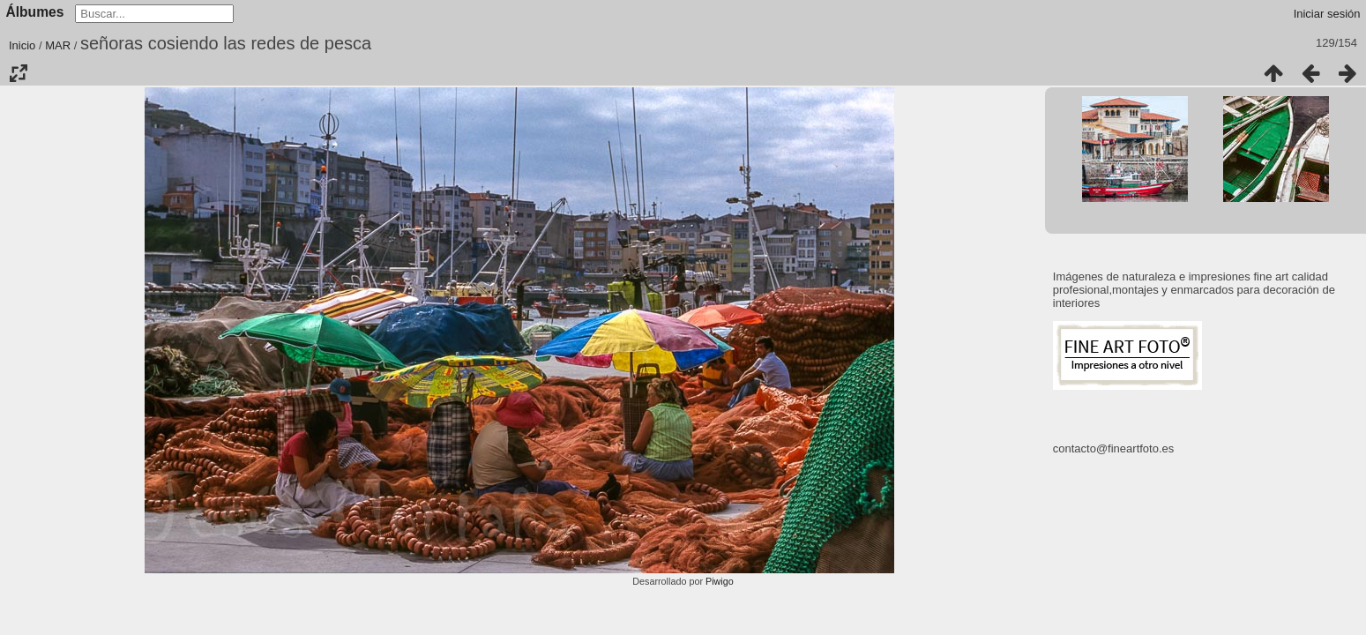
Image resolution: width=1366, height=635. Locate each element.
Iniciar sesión (1327, 13)
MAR (58, 45)
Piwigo (719, 581)
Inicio (22, 45)
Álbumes (35, 11)
